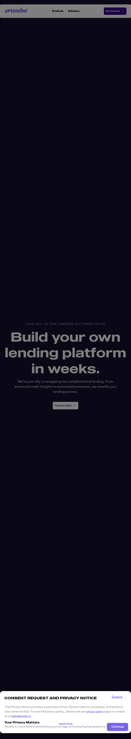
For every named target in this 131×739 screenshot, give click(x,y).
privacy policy (94, 711)
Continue (117, 726)
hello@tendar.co (21, 716)
